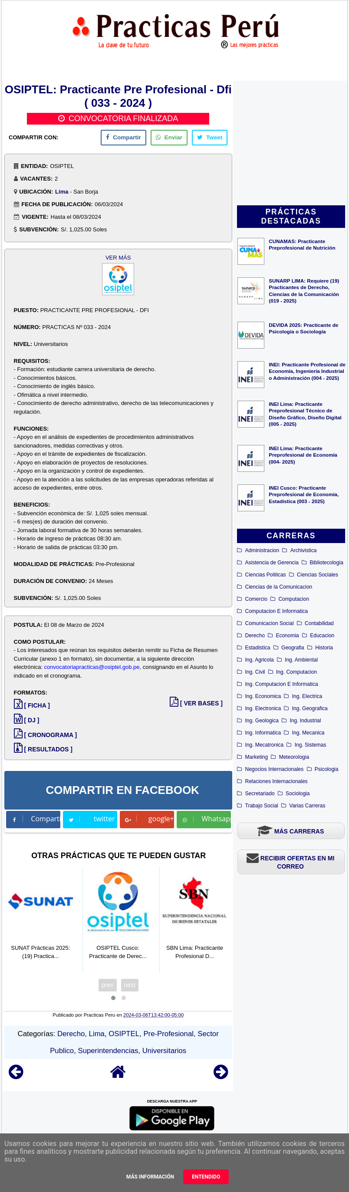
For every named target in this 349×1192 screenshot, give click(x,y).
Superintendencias (108, 1051)
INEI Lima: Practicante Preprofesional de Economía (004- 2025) (303, 454)
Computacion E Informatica (276, 611)
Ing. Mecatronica (264, 745)
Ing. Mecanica (308, 733)
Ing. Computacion (296, 672)
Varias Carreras (307, 806)
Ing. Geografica (310, 708)
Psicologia (327, 769)
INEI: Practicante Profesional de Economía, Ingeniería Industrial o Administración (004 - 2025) (307, 371)
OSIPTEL (124, 1034)
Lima (61, 191)
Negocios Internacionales (274, 769)
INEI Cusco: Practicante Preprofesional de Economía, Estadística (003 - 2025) (304, 494)
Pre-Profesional (168, 1034)
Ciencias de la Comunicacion (279, 587)
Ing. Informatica (263, 733)
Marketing (256, 757)
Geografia (292, 648)
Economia (287, 635)
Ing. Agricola (259, 660)
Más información (150, 1177)
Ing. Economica (263, 696)
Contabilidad (319, 623)
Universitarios (164, 1051)
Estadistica (257, 648)
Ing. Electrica (307, 696)
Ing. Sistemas (310, 745)
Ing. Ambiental (301, 660)
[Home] (118, 1076)
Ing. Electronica (263, 708)
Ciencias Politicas (265, 575)
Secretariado (260, 793)
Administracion (262, 550)
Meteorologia (294, 757)
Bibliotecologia (326, 563)
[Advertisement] (291, 143)
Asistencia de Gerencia (272, 563)
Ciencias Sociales (317, 575)
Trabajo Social (261, 806)
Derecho (255, 635)
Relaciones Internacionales (276, 781)
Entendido (206, 1177)
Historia (324, 648)
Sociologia (297, 793)
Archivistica (303, 550)
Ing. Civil (255, 672)
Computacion (293, 599)
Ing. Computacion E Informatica (281, 684)
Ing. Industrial (305, 721)
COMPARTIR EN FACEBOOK (122, 790)
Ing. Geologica (262, 721)
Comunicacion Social (269, 623)
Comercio (256, 599)
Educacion (322, 635)
